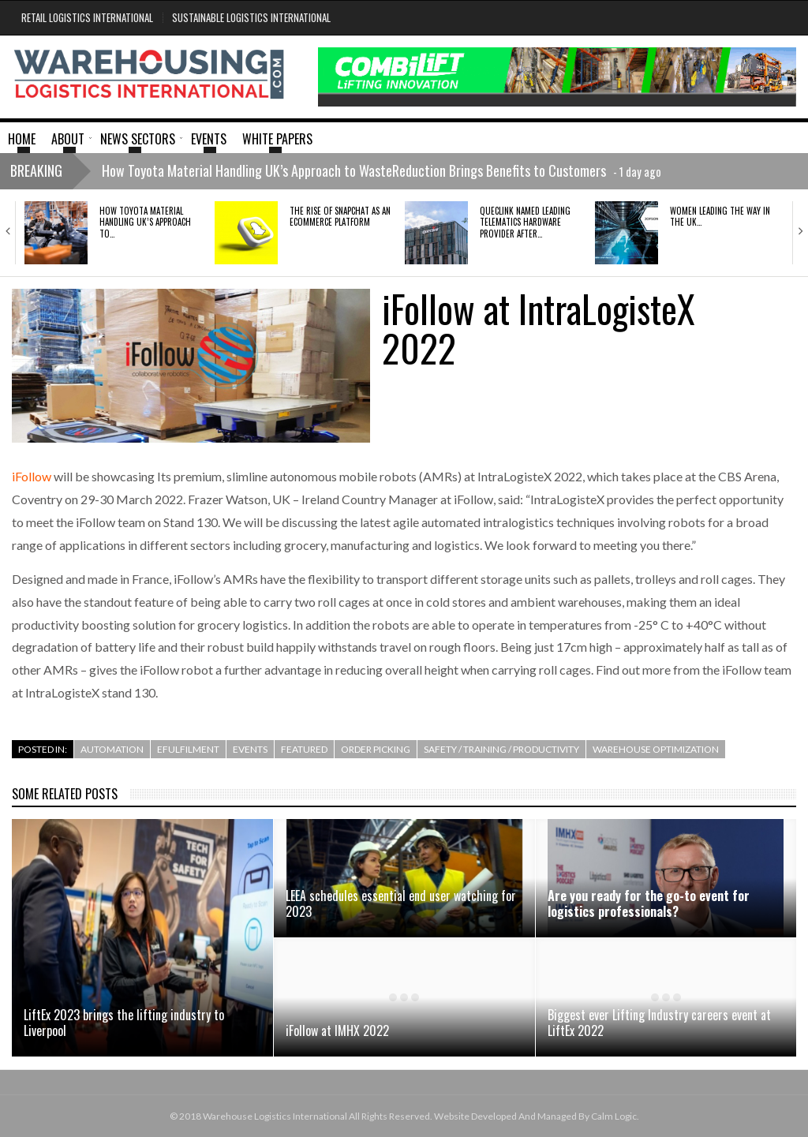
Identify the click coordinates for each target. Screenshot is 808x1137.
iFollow (31, 476)
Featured (304, 749)
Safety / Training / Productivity (501, 749)
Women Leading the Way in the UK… (720, 216)
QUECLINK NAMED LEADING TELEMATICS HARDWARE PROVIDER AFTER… (525, 222)
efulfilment (188, 749)
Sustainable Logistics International (251, 17)
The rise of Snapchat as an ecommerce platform (340, 216)
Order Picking (375, 749)
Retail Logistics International (87, 17)
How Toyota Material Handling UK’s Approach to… (145, 222)
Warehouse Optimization (656, 749)
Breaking (36, 170)
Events (250, 749)
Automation (112, 749)
